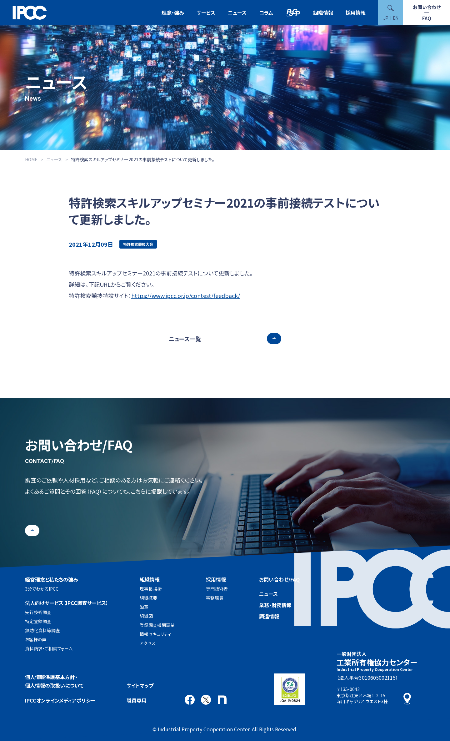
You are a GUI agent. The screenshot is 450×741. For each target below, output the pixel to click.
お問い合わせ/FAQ (279, 579)
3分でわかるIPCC (41, 589)
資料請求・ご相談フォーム (48, 648)
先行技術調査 (38, 612)
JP (385, 18)
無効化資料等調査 (42, 630)
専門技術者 (217, 589)
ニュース (237, 12)
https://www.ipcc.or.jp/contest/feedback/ (185, 295)
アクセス (148, 643)
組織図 (146, 616)
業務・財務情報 (275, 605)
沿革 (144, 607)
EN (395, 18)
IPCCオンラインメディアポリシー (60, 700)
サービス (206, 12)
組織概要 (148, 598)
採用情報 (356, 12)
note (222, 700)
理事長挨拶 (151, 589)
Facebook (190, 700)
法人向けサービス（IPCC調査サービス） (66, 603)
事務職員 (214, 598)
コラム (266, 12)
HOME (31, 159)
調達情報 (269, 616)
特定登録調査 (38, 621)
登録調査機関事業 (157, 625)
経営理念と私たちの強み (51, 579)
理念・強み (173, 12)
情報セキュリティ (155, 634)
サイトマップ (140, 685)
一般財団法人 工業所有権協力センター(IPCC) (29, 12)
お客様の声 (35, 639)
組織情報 (323, 12)
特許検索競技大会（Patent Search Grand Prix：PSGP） (293, 13)
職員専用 (137, 700)
